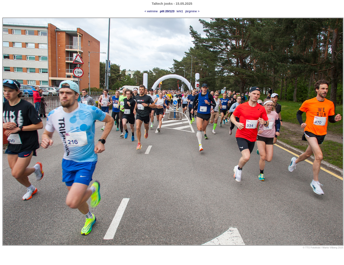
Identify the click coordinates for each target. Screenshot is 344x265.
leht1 (180, 11)
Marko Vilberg (329, 247)
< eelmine (151, 11)
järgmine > (192, 11)
